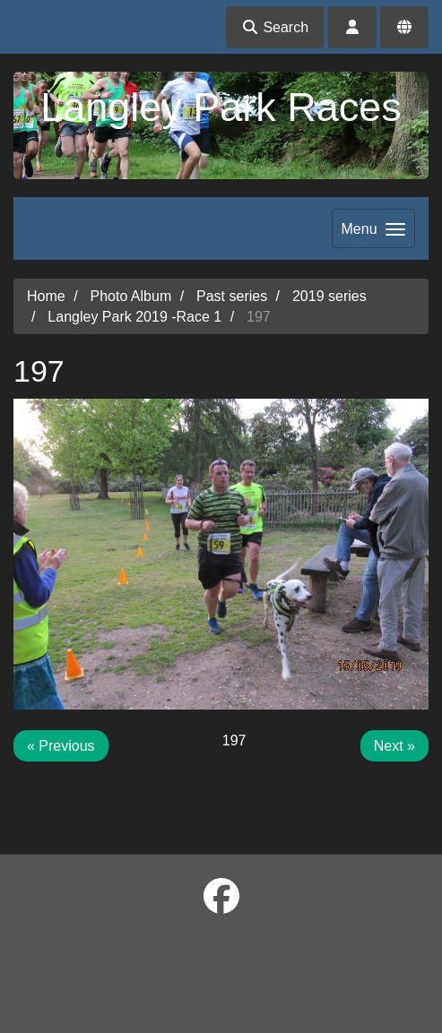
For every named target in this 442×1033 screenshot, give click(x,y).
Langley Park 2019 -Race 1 (134, 316)
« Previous (61, 745)
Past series (231, 296)
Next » (394, 745)
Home (46, 296)
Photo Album (130, 296)
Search (274, 27)
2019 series (329, 296)
